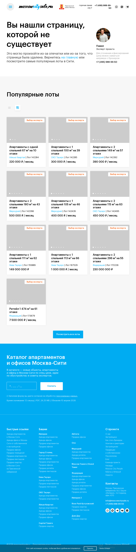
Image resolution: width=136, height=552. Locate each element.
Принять (90, 548)
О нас (107, 434)
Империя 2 (77, 498)
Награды (109, 466)
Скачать (51, 386)
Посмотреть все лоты (68, 334)
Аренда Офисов (45, 440)
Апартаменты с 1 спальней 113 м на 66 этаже (65, 258)
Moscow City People (114, 469)
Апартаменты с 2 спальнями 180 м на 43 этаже (24, 204)
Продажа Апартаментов (49, 443)
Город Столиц (45, 453)
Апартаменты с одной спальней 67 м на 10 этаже (23, 150)
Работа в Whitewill (113, 472)
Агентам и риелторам (114, 443)
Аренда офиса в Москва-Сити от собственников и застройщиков (17, 443)
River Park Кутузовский (83, 504)
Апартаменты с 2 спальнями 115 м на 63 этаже (107, 204)
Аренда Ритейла (79, 455)
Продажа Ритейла (46, 468)
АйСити (75, 434)
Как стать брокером (113, 440)
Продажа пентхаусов (15, 459)
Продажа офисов (14, 450)
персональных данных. (67, 396)
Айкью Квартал (17, 157)
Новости (109, 475)
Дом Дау (76, 516)
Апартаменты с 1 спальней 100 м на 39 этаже (65, 150)
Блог (107, 459)
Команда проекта (112, 462)
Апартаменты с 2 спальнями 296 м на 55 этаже (108, 258)
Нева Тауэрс (15, 265)
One (74, 443)
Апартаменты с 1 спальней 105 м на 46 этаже (65, 204)
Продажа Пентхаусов (47, 471)
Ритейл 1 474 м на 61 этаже (23, 310)
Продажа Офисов (46, 447)
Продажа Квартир (46, 526)
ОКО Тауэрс (57, 157)
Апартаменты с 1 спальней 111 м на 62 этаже (23, 258)
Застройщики (111, 437)
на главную (69, 57)
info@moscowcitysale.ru (117, 501)
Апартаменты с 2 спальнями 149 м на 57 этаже (108, 150)
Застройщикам (111, 447)
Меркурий (98, 157)
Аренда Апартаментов (48, 437)
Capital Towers (46, 523)
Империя (43, 434)
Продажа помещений (15, 453)
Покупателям (111, 456)
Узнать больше (104, 548)
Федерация (99, 265)
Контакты (111, 483)
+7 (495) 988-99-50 (103, 7)
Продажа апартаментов (17, 456)
